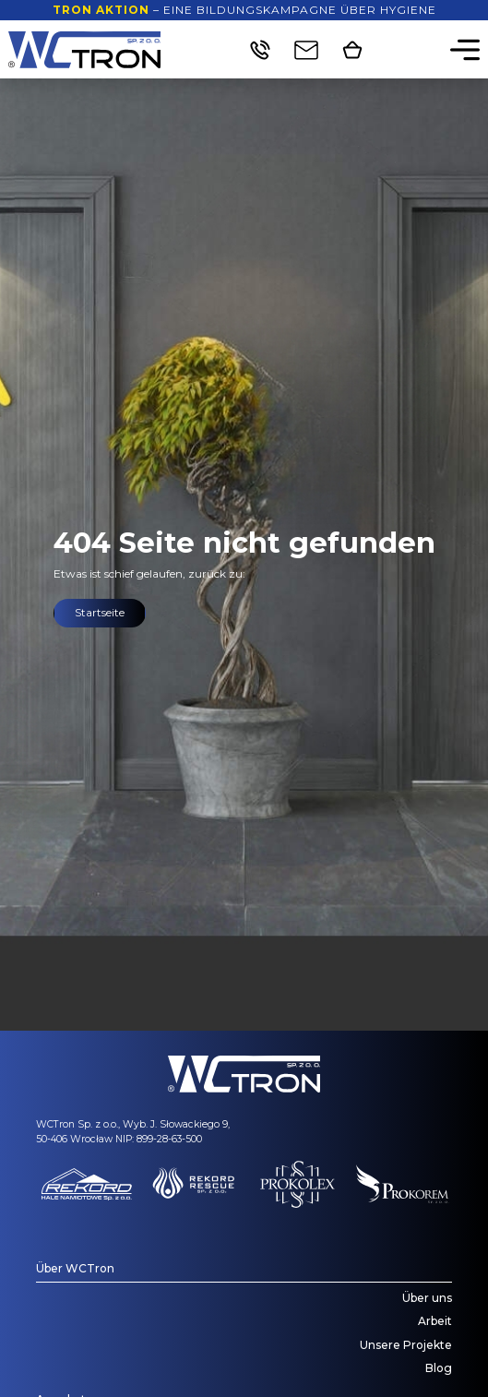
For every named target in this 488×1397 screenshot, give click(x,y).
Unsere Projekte (406, 1345)
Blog (438, 1368)
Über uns (427, 1298)
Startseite (100, 612)
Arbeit (435, 1321)
